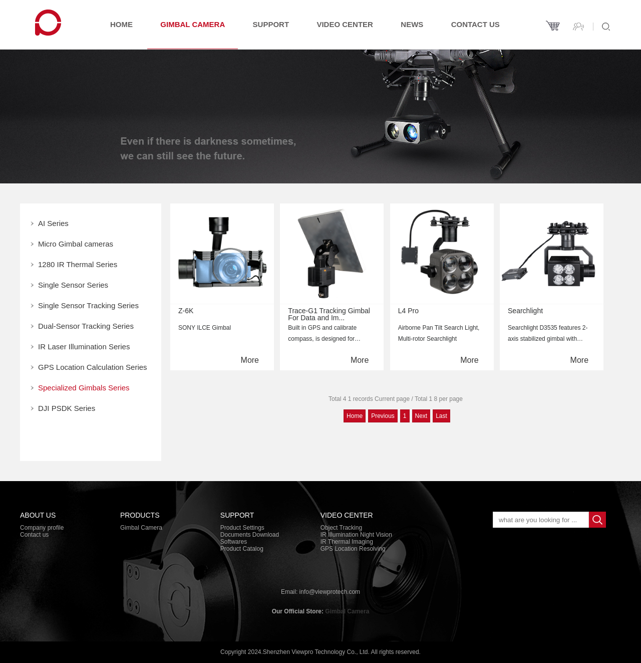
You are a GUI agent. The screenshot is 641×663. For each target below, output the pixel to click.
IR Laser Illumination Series (84, 346)
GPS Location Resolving (353, 548)
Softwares (233, 541)
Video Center (344, 24)
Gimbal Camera (192, 24)
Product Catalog (241, 548)
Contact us (475, 24)
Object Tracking (341, 527)
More (250, 360)
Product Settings (242, 527)
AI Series (53, 223)
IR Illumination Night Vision (356, 534)
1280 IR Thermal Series (77, 264)
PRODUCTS (140, 515)
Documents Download (249, 534)
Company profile (42, 527)
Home (121, 24)
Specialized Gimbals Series (84, 387)
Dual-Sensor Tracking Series (86, 326)
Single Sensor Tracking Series (88, 305)
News (412, 24)
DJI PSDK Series (66, 408)
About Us (38, 515)
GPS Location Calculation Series (92, 367)
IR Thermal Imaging (346, 541)
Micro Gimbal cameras (75, 244)
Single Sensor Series (73, 285)
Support (271, 24)
